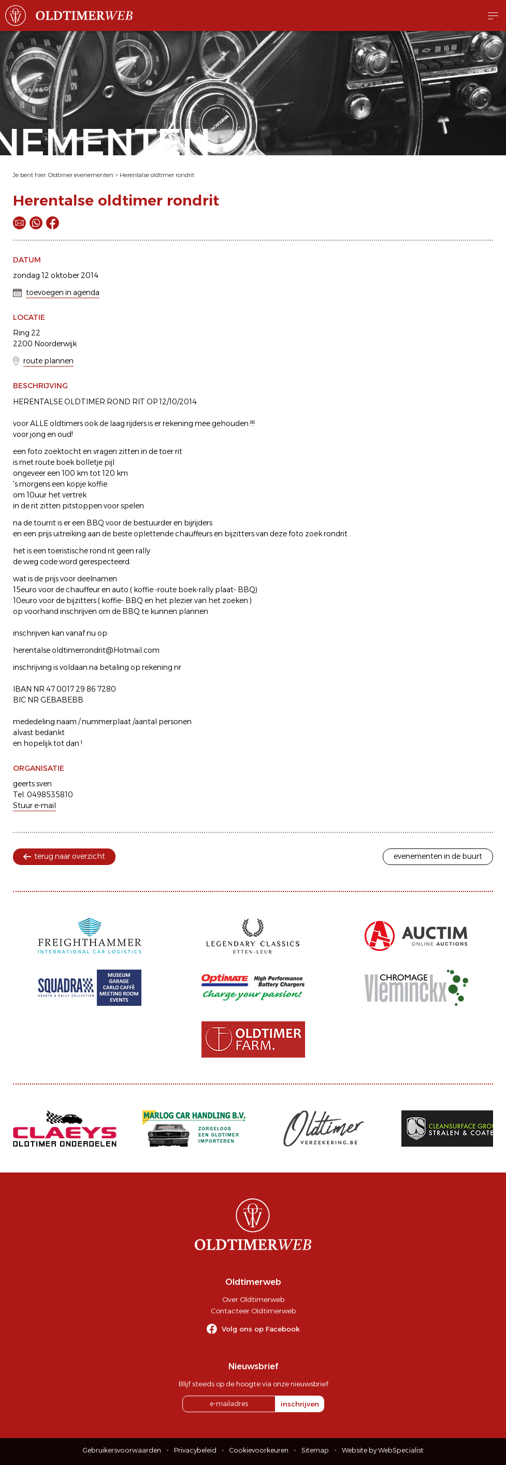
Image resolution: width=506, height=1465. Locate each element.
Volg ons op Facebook (261, 1329)
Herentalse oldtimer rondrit (157, 175)
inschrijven (300, 1404)
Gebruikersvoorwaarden (122, 1450)
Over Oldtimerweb (253, 1299)
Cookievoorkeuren (258, 1450)
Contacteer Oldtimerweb (253, 1311)
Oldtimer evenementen (80, 175)
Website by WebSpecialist (383, 1450)
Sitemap (315, 1450)
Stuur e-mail (34, 805)
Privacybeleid (195, 1450)
